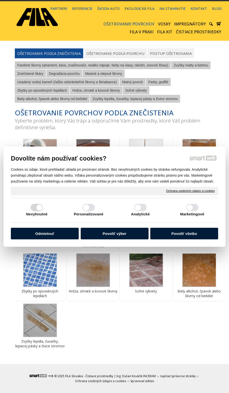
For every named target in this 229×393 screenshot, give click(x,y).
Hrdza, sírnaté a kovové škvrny (93, 291)
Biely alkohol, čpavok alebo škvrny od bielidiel (199, 293)
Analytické (140, 214)
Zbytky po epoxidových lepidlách (40, 293)
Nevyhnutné (37, 214)
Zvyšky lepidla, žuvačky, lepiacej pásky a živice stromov (40, 343)
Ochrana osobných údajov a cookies (190, 190)
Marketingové (192, 214)
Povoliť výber (114, 233)
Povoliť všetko (184, 233)
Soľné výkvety (146, 291)
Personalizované (88, 214)
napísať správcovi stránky (178, 376)
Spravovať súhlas (142, 381)
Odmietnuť (44, 233)
